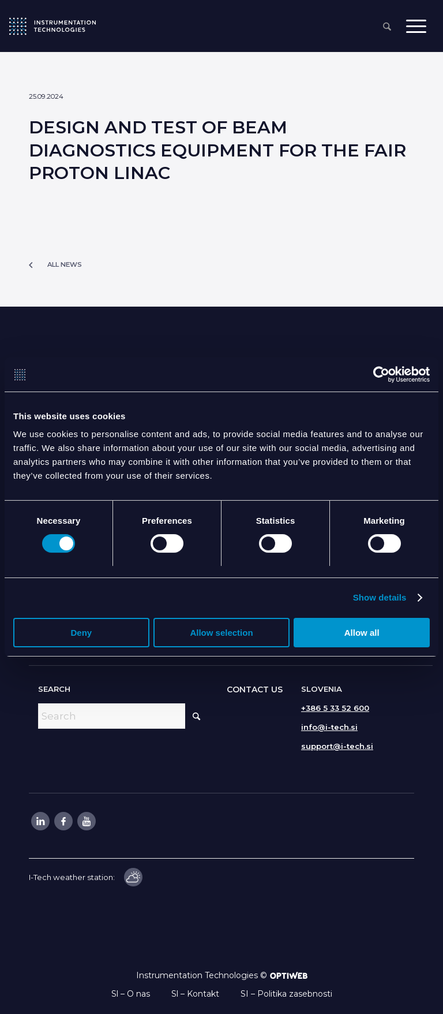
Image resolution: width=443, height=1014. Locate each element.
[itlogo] (52, 26)
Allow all (362, 633)
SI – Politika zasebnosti (286, 994)
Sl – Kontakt (195, 994)
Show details (380, 598)
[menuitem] (387, 27)
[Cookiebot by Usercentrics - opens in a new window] (379, 374)
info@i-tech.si (329, 727)
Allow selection (221, 633)
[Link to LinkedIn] (39, 821)
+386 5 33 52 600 (335, 708)
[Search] (387, 27)
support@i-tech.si (337, 746)
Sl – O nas (130, 994)
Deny (81, 633)
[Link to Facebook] (63, 821)
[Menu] (416, 26)
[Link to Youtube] (86, 821)
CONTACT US (255, 689)
